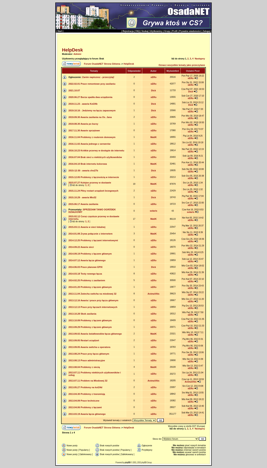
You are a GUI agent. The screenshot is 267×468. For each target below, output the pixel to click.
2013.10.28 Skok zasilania (82, 313)
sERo (153, 77)
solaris (153, 211)
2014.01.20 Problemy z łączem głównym (90, 287)
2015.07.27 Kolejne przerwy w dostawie (89, 182)
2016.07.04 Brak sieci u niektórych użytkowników (95, 157)
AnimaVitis (154, 293)
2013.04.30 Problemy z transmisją (86, 394)
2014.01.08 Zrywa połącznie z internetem (90, 233)
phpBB (128, 462)
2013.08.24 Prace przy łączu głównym (88, 354)
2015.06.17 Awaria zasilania (83, 204)
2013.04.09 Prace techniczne (83, 400)
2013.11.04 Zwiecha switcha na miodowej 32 (92, 293)
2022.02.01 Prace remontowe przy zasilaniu (91, 84)
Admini (77, 54)
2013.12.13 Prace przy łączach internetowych (92, 307)
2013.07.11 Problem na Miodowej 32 (87, 380)
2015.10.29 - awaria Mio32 (82, 197)
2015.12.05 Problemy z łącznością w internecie (93, 177)
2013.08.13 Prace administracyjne (86, 360)
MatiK (153, 137)
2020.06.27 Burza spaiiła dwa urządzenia (90, 97)
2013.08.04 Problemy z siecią (84, 367)
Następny (200, 58)
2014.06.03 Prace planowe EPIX (85, 267)
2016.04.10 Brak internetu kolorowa (87, 164)
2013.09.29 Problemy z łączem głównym (90, 327)
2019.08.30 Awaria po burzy (83, 124)
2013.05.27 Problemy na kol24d (85, 387)
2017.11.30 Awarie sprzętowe (84, 130)
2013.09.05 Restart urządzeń (83, 340)
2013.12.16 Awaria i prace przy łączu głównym (93, 300)
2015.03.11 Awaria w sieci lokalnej (86, 227)
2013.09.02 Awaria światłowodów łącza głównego (95, 333)
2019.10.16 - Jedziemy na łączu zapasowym (92, 110)
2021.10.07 (74, 90)
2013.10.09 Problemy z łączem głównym (90, 320)
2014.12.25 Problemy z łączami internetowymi (93, 240)
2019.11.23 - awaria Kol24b (82, 104)
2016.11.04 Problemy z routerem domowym (91, 137)
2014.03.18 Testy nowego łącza (85, 273)
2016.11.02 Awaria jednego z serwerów (89, 144)
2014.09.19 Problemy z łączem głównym (90, 253)
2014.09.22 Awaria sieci (81, 247)
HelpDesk (72, 50)
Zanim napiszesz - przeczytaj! (98, 77)
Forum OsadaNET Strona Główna (102, 64)
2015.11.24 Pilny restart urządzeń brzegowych (93, 190)
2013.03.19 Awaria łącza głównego (87, 414)
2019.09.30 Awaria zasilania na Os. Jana (90, 117)
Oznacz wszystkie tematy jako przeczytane (182, 65)
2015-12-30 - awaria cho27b (83, 170)
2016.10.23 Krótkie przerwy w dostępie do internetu (96, 150)
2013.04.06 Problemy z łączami (85, 407)
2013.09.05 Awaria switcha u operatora (89, 347)
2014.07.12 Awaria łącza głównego (87, 260)
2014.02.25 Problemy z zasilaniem (86, 280)
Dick (153, 90)
